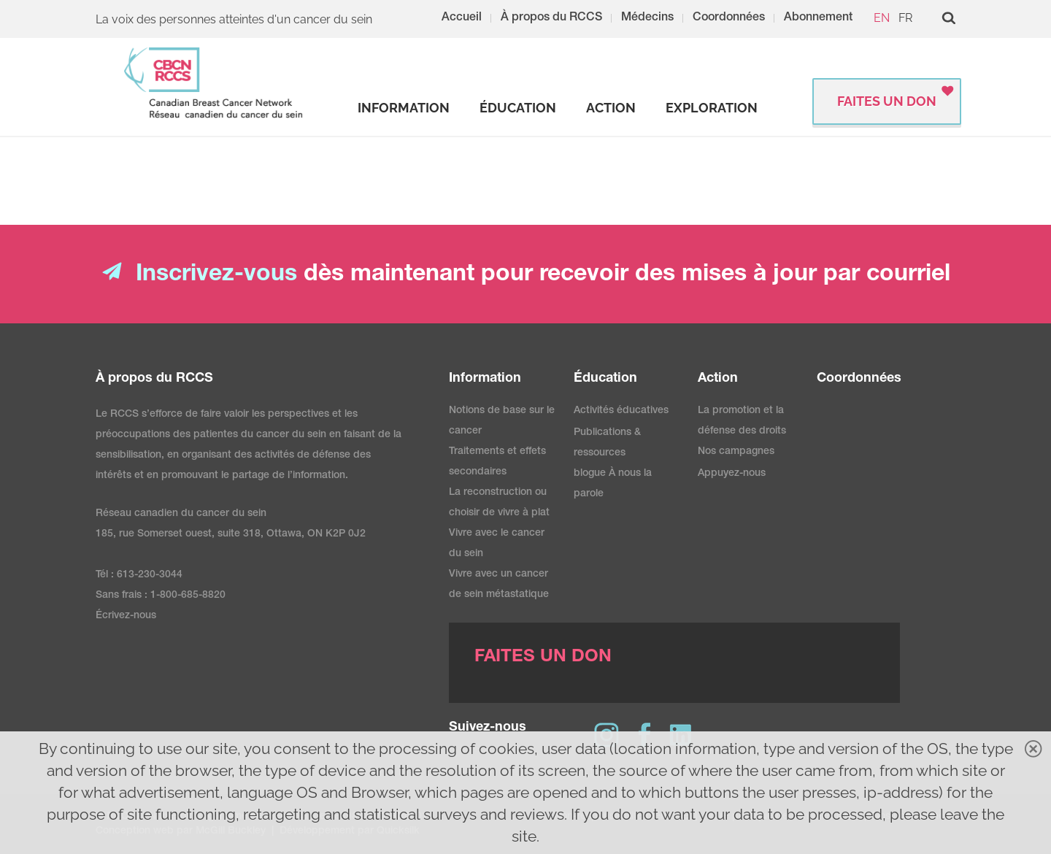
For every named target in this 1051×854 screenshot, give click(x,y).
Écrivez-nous (126, 616)
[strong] (403, 108)
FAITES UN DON (886, 101)
